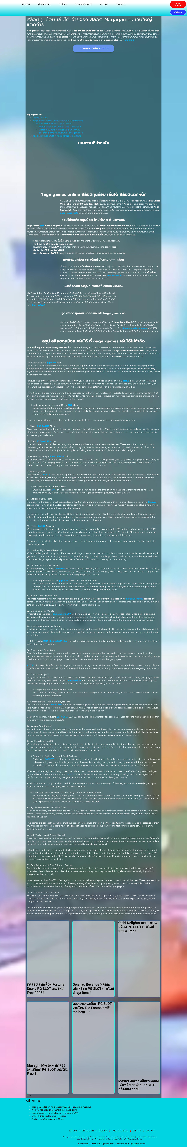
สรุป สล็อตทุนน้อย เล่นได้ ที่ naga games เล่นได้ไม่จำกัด (57, 135)
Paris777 (152, 501)
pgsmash (51, 362)
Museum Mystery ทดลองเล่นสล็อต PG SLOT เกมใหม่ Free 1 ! (47, 1069)
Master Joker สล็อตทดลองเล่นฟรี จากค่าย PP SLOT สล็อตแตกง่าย (138, 1085)
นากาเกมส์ (129, 39)
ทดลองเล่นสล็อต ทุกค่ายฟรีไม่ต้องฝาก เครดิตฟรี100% (55, 1112)
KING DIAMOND (57, 456)
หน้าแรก (26, 4)
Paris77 (41, 526)
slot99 (126, 380)
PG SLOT (46, 474)
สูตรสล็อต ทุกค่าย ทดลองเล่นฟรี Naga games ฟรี (61, 132)
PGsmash (60, 568)
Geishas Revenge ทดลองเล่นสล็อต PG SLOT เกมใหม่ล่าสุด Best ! (93, 988)
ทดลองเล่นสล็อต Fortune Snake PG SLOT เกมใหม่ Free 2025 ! (45, 988)
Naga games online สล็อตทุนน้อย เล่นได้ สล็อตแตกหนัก (58, 120)
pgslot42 (63, 580)
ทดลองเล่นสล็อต (83, 4)
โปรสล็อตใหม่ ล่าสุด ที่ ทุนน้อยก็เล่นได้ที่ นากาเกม (59, 129)
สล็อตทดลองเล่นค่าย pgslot (134, 328)
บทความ (104, 4)
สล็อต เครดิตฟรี (38, 305)
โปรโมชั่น (63, 4)
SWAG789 (49, 759)
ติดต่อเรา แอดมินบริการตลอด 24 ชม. (48, 1119)
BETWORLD (62, 716)
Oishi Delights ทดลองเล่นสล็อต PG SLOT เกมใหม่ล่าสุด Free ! (137, 927)
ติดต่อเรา (121, 4)
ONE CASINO (43, 426)
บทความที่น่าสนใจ (40, 117)
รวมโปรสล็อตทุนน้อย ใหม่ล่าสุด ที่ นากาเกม (54, 123)
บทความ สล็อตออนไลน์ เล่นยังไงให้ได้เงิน (49, 1115)
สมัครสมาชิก (44, 4)
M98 (70, 405)
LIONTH (70, 774)
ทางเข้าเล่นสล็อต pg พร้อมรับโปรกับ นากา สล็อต (60, 126)
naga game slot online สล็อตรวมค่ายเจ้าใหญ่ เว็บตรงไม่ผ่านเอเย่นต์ (61, 1106)
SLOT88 (30, 665)
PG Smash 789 (44, 441)
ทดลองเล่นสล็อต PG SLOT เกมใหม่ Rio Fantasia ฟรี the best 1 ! (92, 1008)
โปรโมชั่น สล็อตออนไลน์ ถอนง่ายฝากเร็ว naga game (54, 1109)
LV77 (54, 489)
